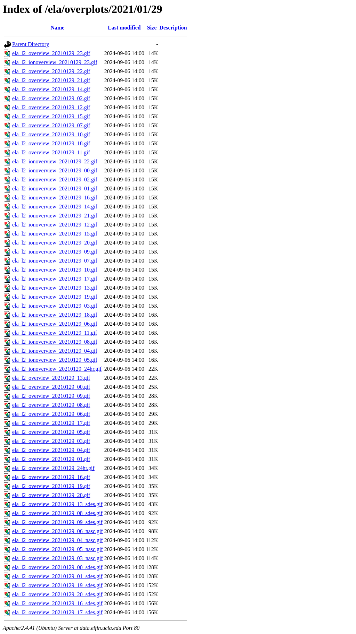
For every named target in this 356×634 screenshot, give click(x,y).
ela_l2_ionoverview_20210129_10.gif (54, 270)
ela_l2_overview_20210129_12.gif (51, 107)
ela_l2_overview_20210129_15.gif (51, 116)
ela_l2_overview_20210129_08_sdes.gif (57, 513)
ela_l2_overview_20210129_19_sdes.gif (57, 585)
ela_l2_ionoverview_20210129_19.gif (54, 297)
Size (152, 28)
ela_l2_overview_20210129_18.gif (51, 143)
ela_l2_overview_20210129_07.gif (51, 125)
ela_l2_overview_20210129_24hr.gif (53, 468)
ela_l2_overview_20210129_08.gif (51, 405)
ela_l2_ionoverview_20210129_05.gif (54, 360)
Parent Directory (30, 44)
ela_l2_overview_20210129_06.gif (51, 414)
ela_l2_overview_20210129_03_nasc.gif (57, 558)
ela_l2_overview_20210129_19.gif (51, 486)
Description (173, 28)
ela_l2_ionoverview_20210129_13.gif (54, 288)
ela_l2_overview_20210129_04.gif (51, 450)
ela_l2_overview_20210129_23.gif (51, 53)
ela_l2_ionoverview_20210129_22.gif (54, 161)
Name (57, 28)
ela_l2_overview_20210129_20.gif (51, 495)
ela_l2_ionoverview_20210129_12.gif (54, 225)
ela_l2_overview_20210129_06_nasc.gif (57, 531)
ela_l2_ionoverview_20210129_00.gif (54, 170)
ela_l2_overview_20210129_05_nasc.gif (57, 549)
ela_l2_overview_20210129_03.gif (51, 441)
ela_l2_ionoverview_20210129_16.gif (54, 197)
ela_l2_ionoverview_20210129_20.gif (54, 243)
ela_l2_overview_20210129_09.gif (51, 396)
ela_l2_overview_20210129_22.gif (51, 71)
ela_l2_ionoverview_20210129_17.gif (54, 279)
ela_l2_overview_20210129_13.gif (51, 378)
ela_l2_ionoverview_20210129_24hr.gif (57, 369)
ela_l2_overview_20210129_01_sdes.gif (57, 576)
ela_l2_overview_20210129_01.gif (51, 459)
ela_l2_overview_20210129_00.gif (51, 387)
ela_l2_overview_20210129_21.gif (51, 80)
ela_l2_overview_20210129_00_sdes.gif (57, 567)
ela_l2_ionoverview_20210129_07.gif (54, 261)
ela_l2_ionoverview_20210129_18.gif (54, 315)
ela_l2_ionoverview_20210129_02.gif (54, 179)
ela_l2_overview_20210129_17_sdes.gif (57, 612)
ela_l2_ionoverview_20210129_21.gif (54, 216)
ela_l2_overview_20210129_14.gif (51, 89)
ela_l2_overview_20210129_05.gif (51, 432)
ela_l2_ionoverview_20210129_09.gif (54, 252)
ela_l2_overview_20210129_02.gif (51, 98)
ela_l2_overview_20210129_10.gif (51, 134)
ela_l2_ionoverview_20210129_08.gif (54, 342)
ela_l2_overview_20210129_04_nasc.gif (57, 540)
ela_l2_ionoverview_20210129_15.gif (54, 234)
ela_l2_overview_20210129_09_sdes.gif (57, 522)
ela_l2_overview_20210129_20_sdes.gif (57, 594)
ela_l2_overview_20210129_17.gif (51, 423)
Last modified (124, 28)
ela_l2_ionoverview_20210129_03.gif (54, 306)
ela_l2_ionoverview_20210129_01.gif (54, 188)
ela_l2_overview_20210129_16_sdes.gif (57, 603)
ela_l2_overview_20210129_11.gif (51, 152)
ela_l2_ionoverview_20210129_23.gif (54, 62)
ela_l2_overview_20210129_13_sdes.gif (57, 504)
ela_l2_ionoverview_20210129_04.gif (54, 351)
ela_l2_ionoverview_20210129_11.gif (54, 333)
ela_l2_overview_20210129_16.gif (51, 477)
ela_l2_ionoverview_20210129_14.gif (54, 206)
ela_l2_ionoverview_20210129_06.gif (54, 324)
